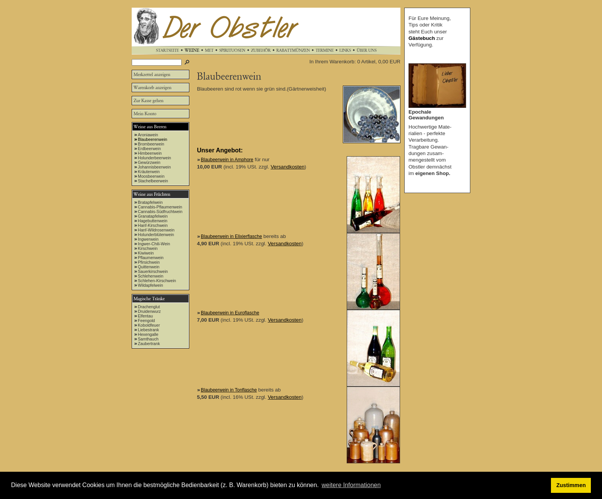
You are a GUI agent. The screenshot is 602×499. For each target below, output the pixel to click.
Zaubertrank (149, 343)
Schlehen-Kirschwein (157, 280)
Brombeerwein (151, 144)
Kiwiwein (146, 253)
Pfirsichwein (149, 262)
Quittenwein (148, 266)
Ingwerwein (148, 239)
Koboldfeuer (149, 325)
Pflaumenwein (151, 257)
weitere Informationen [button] (351, 485)
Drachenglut (149, 306)
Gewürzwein (149, 162)
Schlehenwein (150, 276)
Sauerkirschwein (153, 271)
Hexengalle (148, 334)
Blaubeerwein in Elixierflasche (231, 236)
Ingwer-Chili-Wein (154, 243)
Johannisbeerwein (154, 167)
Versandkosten (287, 167)
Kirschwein (148, 248)
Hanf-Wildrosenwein (156, 230)
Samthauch (148, 339)
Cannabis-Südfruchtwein (160, 211)
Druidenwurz (149, 311)
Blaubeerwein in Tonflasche (229, 390)
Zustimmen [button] (571, 485)
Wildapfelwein (150, 285)
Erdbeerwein (149, 148)
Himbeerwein (150, 153)
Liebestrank (148, 329)
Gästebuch (421, 38)
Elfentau (145, 316)
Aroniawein (148, 134)
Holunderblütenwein (156, 234)
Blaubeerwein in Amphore (227, 159)
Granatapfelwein (153, 216)
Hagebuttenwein (152, 220)
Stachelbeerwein (153, 180)
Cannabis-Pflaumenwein (160, 207)
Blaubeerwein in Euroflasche (230, 313)
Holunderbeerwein (154, 157)
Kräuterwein (149, 171)
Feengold (146, 320)
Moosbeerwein (151, 176)
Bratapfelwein (150, 202)
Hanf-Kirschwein (153, 225)
